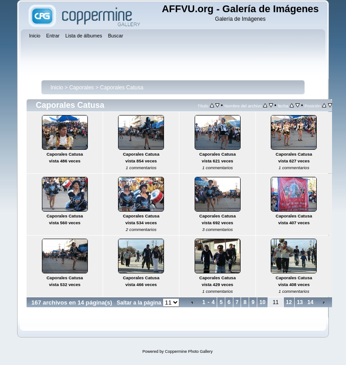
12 (289, 302)
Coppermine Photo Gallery (189, 351)
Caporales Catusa (121, 87)
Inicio (56, 87)
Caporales (81, 87)
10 (262, 302)
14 (310, 302)
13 (300, 302)
